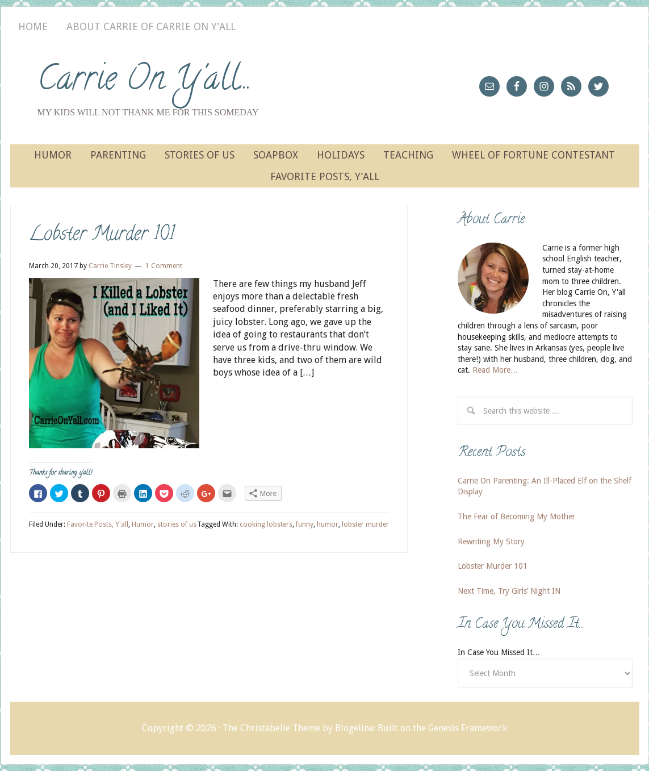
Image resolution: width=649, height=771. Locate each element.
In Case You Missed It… (499, 652)
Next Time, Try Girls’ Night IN (509, 590)
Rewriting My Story (491, 541)
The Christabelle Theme (271, 728)
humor (327, 524)
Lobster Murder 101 (101, 235)
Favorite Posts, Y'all (97, 524)
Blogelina (354, 728)
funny (304, 524)
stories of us (176, 524)
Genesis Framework (467, 728)
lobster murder (365, 524)
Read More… (495, 369)
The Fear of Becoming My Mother (516, 516)
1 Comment (163, 266)
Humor (143, 524)
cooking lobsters (266, 524)
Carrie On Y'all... (144, 82)
